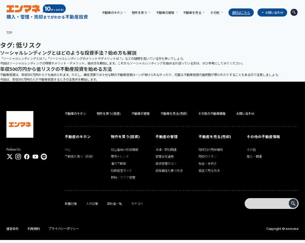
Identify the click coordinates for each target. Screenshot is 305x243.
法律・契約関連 (166, 149)
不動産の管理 (140, 113)
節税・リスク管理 (123, 177)
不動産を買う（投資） (80, 156)
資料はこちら (240, 12)
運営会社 (12, 228)
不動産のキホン (75, 113)
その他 (251, 149)
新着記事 (71, 203)
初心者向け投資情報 (124, 149)
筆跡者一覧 (114, 203)
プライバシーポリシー (64, 228)
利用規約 (34, 228)
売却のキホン (208, 156)
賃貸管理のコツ (166, 163)
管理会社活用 (164, 156)
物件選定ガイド (121, 170)
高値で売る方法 (209, 170)
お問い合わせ (273, 12)
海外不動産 (118, 163)
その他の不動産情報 (211, 113)
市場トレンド (120, 156)
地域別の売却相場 (211, 149)
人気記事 (92, 203)
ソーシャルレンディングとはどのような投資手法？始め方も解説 (68, 52)
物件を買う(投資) (109, 113)
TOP (9, 32)
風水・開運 (254, 156)
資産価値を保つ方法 (169, 170)
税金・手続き (208, 163)
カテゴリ (137, 203)
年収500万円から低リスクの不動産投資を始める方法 (56, 68)
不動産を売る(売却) (173, 113)
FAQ (67, 149)
